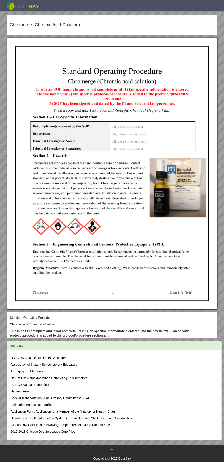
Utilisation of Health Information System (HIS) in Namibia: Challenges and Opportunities (71, 418)
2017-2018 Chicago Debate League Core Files (43, 431)
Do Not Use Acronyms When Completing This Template (49, 378)
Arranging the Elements (27, 371)
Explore (56, 5)
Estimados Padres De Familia (31, 405)
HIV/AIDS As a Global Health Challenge (38, 358)
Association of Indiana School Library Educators (44, 364)
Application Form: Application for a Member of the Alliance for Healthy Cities (63, 411)
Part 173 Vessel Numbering (30, 384)
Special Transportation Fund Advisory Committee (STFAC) (51, 398)
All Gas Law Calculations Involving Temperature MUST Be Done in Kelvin (61, 425)
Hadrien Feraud (21, 391)
